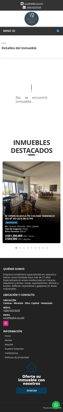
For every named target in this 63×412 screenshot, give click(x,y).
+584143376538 (33, 7)
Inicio (4, 43)
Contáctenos (11, 353)
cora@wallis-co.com (33, 3)
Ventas (8, 340)
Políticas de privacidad (17, 357)
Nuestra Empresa (14, 348)
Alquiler (9, 344)
